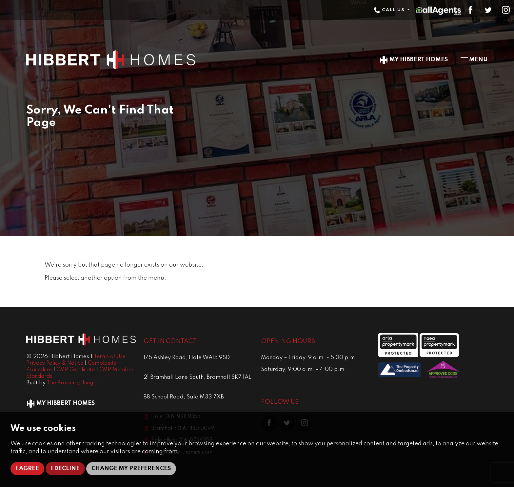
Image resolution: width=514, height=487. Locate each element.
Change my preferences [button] (131, 469)
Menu (474, 60)
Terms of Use (110, 356)
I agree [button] (27, 469)
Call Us (390, 10)
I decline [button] (65, 469)
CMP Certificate (75, 370)
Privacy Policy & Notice (54, 363)
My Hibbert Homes (413, 60)
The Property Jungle (72, 383)
